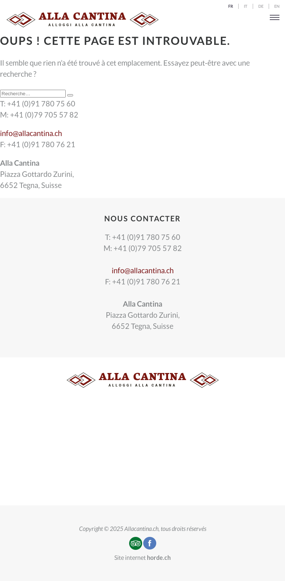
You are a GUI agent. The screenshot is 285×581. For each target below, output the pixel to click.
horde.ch (159, 557)
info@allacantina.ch (31, 133)
